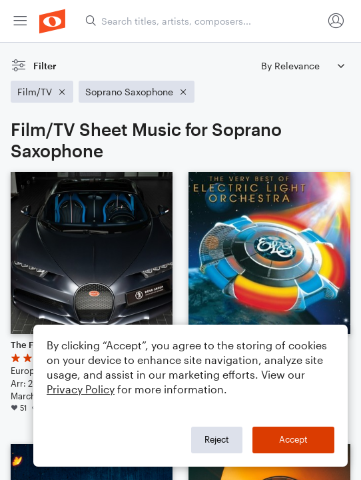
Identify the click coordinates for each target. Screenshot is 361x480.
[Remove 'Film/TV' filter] (42, 92)
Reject (216, 439)
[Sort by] (302, 65)
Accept (293, 439)
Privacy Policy (81, 389)
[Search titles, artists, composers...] (203, 21)
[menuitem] (20, 21)
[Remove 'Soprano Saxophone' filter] (136, 92)
